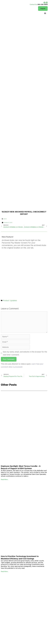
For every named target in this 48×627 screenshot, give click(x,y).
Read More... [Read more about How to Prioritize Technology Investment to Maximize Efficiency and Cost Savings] (5, 571)
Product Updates (10, 300)
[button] (45, 13)
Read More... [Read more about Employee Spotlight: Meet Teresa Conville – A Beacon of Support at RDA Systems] (5, 479)
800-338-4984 (43, 4)
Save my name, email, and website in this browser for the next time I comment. (25, 353)
